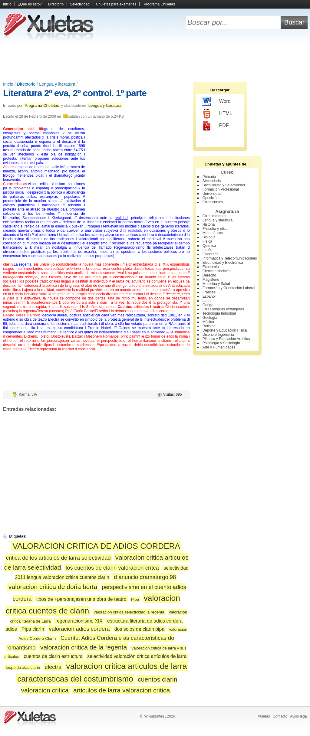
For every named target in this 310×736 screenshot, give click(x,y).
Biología (209, 237)
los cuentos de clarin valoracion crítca (112, 567)
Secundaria (212, 181)
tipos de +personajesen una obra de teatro (81, 599)
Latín (207, 301)
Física (207, 241)
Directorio (56, 4)
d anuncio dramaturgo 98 (145, 577)
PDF (215, 126)
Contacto (280, 716)
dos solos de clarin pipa (139, 629)
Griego (208, 305)
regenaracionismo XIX (79, 620)
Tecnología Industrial (219, 313)
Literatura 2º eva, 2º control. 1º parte (75, 93)
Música (208, 322)
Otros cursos (213, 202)
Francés (209, 292)
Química (209, 246)
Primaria (209, 177)
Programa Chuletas (159, 4)
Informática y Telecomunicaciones (230, 258)
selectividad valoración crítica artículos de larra (136, 656)
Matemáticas (213, 233)
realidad (121, 218)
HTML (217, 114)
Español (209, 296)
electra (53, 667)
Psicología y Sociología (221, 343)
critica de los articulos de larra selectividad (58, 557)
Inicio (7, 4)
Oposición (211, 198)
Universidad (212, 193)
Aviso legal (299, 716)
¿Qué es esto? (30, 4)
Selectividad (80, 4)
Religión (209, 326)
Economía (211, 267)
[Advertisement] (155, 60)
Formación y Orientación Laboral (229, 288)
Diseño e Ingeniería (218, 334)
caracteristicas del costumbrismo (75, 678)
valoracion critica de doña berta (52, 586)
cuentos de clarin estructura (53, 656)
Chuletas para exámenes (116, 4)
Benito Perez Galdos (21, 315)
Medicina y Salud (216, 284)
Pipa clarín (32, 629)
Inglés (207, 250)
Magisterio (211, 279)
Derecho (209, 275)
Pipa (135, 599)
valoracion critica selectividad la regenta (129, 612)
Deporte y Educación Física (225, 330)
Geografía (211, 254)
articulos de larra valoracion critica (121, 690)
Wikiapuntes (154, 716)
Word (216, 101)
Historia (209, 224)
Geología (210, 318)
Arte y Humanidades (219, 347)
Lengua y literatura (57, 84)
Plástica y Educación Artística (226, 339)
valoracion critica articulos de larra (126, 666)
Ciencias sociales (217, 271)
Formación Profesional (221, 189)
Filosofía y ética (215, 229)
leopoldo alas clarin (23, 667)
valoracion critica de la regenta (83, 647)
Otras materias (214, 216)
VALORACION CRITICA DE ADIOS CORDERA (96, 546)
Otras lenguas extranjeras (223, 309)
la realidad (132, 230)
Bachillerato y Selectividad (224, 185)
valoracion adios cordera (79, 629)
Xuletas (264, 716)
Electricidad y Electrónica (223, 262)
